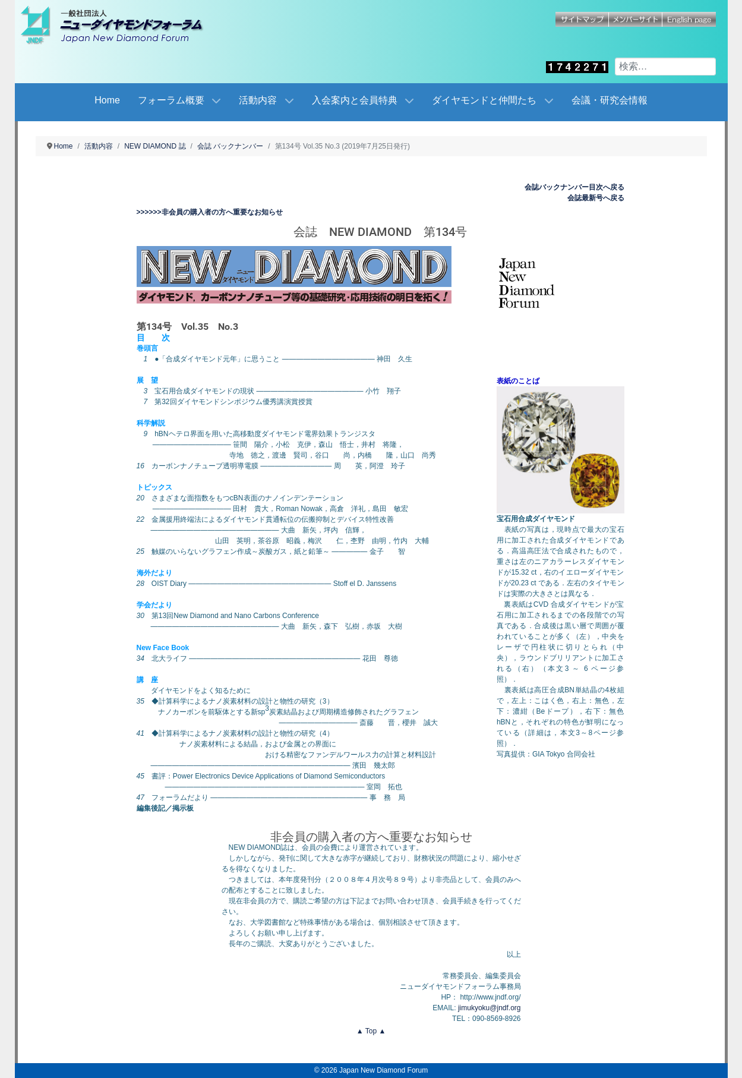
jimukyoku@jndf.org (489, 1008)
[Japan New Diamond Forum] (125, 25)
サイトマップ (582, 19)
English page (689, 19)
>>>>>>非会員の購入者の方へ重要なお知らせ (210, 212)
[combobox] (665, 66)
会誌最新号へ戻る (595, 198)
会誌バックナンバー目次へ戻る (574, 187)
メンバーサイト (635, 19)
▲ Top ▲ (371, 1031)
